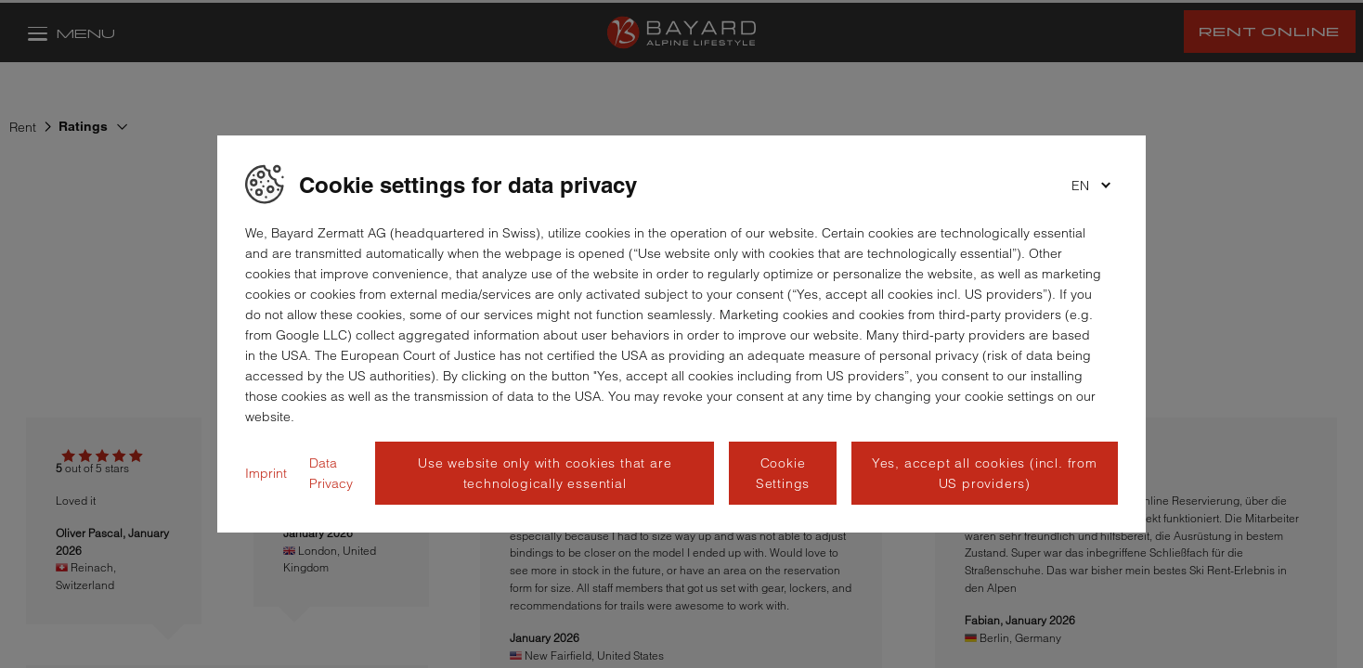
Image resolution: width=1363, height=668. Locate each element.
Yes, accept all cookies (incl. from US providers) (984, 473)
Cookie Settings (783, 473)
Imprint (266, 473)
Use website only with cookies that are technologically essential (544, 473)
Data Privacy (331, 473)
